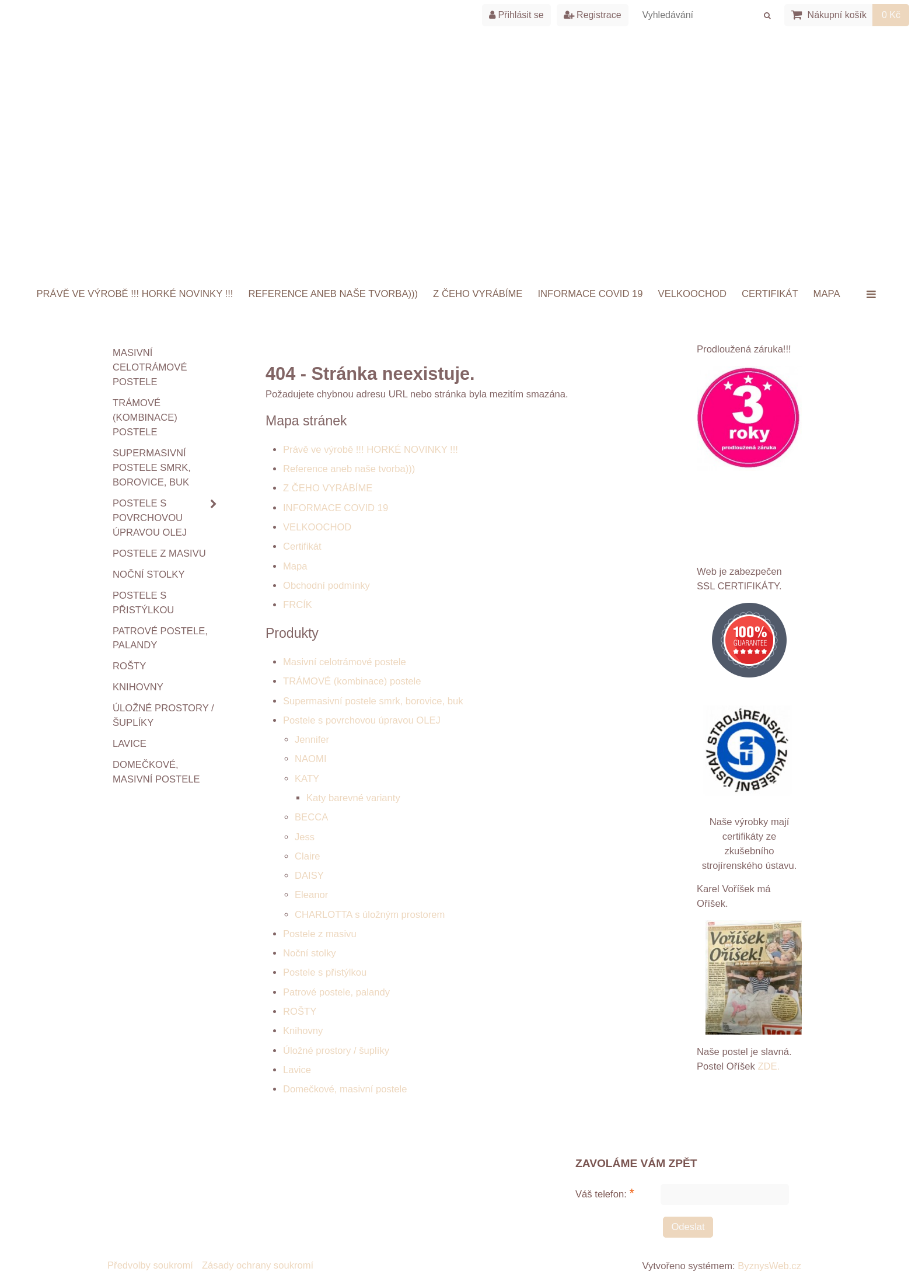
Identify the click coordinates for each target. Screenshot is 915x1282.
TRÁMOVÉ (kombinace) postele (352, 681)
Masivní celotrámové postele (344, 662)
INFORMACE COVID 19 (589, 293)
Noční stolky (309, 953)
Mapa (826, 293)
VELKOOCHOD (692, 293)
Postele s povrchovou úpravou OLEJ (362, 720)
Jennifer (312, 739)
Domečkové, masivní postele (345, 1089)
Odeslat (687, 1226)
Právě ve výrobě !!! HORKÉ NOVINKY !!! (135, 293)
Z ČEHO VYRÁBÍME (477, 293)
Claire (307, 856)
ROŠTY (299, 1011)
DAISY (309, 875)
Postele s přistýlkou (324, 972)
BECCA (311, 817)
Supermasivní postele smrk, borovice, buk (373, 701)
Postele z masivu (320, 933)
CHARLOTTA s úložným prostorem (370, 914)
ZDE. (767, 1066)
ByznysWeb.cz (769, 1265)
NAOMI (311, 758)
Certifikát (770, 293)
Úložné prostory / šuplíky (336, 1050)
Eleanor (311, 894)
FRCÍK (297, 604)
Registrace (592, 15)
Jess (305, 837)
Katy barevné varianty (353, 798)
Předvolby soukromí (150, 1265)
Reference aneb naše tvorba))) (333, 293)
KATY (307, 778)
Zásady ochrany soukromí (257, 1265)
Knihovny (303, 1030)
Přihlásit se (516, 15)
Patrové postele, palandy (336, 992)
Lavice (297, 1069)
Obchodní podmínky (326, 585)
